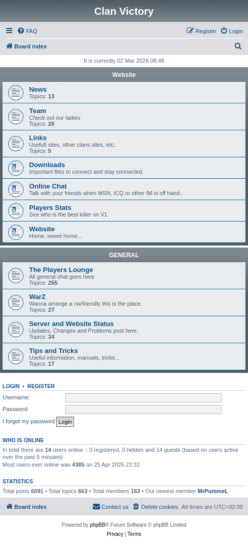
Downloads (47, 165)
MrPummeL (212, 491)
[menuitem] (27, 31)
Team (37, 111)
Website (124, 74)
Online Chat (48, 186)
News (37, 89)
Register (41, 386)
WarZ (37, 297)
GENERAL (124, 255)
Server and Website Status (71, 324)
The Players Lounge (61, 270)
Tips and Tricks (53, 351)
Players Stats (50, 207)
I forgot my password (29, 421)
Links (37, 138)
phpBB (97, 525)
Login (11, 386)
